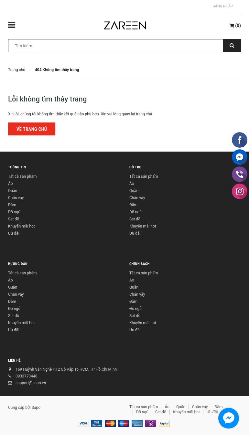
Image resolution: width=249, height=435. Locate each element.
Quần (12, 190)
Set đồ (13, 219)
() (235, 25)
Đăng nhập (223, 6)
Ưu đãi (13, 233)
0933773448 (26, 376)
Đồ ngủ (14, 212)
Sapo (36, 407)
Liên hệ (14, 360)
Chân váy (16, 198)
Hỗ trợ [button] (135, 167)
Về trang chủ (31, 129)
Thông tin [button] (17, 167)
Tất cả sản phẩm (22, 176)
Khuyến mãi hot (21, 226)
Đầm (12, 205)
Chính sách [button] (139, 264)
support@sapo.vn (31, 383)
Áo (10, 183)
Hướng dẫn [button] (17, 264)
